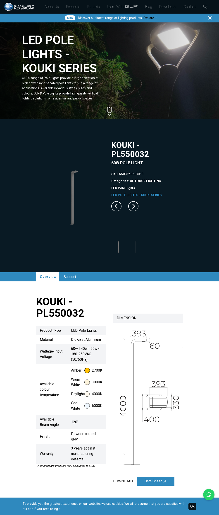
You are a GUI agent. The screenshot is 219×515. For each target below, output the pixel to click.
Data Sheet (155, 481)
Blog (148, 7)
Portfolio (93, 7)
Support (70, 277)
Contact (189, 7)
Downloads (167, 7)
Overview (48, 277)
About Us (52, 7)
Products (73, 7)
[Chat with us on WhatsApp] (208, 494)
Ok (192, 506)
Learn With (122, 7)
